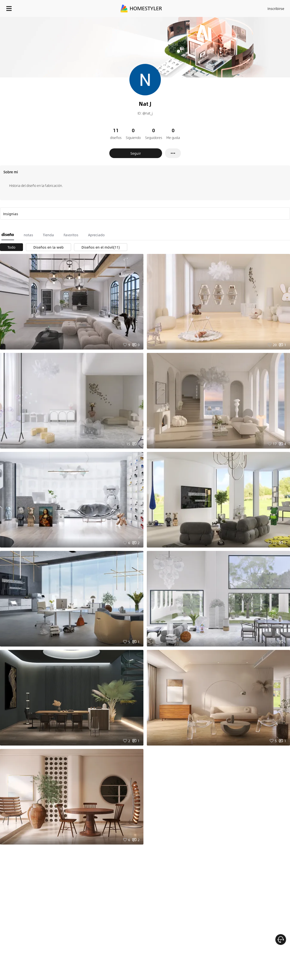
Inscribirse (276, 8)
